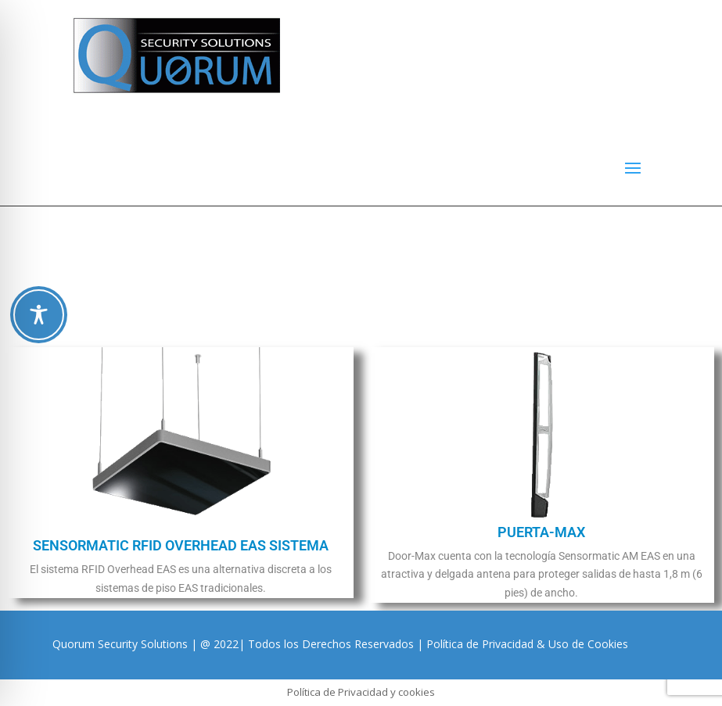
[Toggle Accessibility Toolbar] (39, 315)
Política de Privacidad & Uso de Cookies (527, 643)
